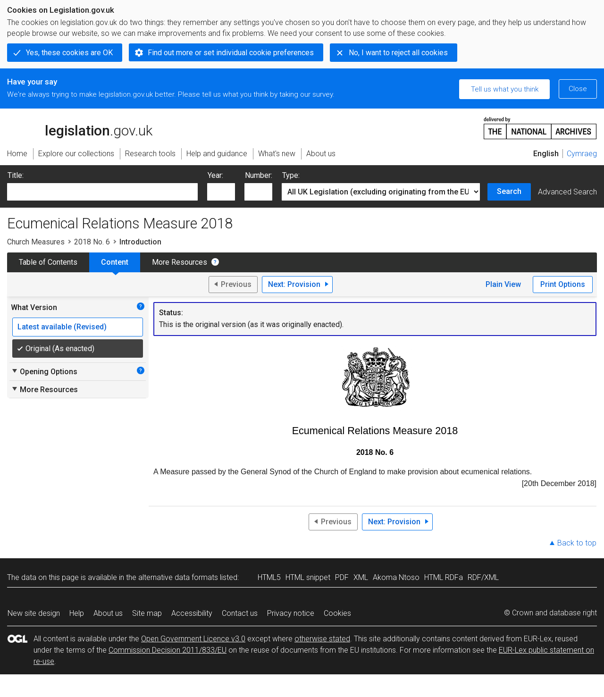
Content (114, 262)
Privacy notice (290, 613)
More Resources (179, 262)
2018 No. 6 (92, 241)
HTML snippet (307, 577)
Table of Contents (48, 262)
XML (360, 577)
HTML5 (269, 577)
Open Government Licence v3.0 (193, 638)
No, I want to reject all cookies (398, 52)
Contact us (240, 613)
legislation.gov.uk (79, 127)
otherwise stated (322, 638)
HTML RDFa (443, 577)
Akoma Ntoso (396, 577)
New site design (34, 613)
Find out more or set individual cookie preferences (231, 52)
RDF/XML (483, 577)
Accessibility (191, 613)
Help (76, 613)
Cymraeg (582, 153)
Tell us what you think (504, 89)
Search (509, 191)
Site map (147, 613)
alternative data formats (178, 577)
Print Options (562, 284)
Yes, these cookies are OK (69, 52)
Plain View (503, 284)
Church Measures (36, 241)
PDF (342, 577)
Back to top (576, 542)
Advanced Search (567, 191)
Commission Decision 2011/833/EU (167, 650)
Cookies (337, 613)
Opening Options (44, 371)
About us (108, 613)
